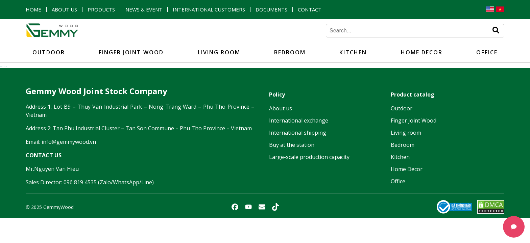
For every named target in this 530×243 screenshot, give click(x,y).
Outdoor (48, 52)
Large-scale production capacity (309, 157)
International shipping (297, 132)
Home (33, 9)
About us (64, 9)
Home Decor (421, 52)
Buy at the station (291, 144)
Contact (309, 9)
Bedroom (290, 52)
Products (101, 9)
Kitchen (353, 52)
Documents (271, 9)
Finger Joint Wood (131, 52)
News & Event (143, 9)
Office (487, 52)
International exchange (298, 120)
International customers (209, 9)
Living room (219, 52)
